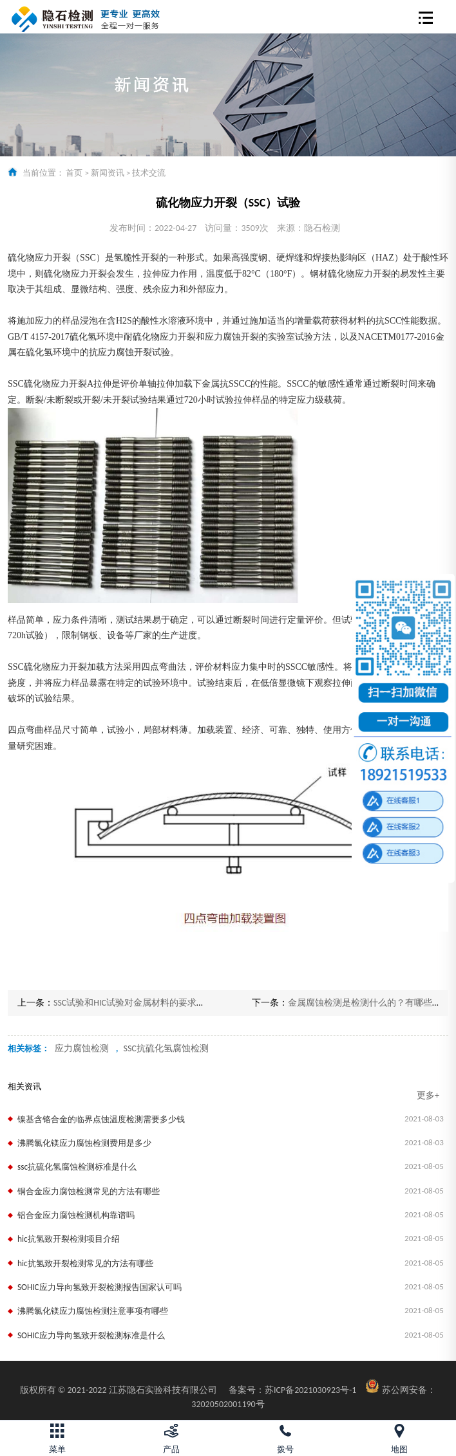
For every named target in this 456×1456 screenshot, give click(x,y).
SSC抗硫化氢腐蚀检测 (165, 1048)
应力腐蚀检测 (82, 1048)
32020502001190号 (227, 1404)
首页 (74, 173)
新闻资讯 (107, 173)
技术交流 (149, 173)
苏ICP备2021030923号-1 (293, 1390)
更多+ (428, 1095)
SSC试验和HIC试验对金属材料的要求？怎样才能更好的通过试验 (179, 1002)
